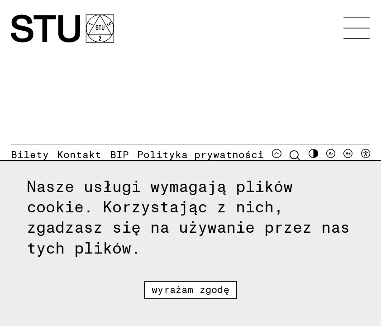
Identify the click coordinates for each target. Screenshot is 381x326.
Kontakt (79, 154)
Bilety (30, 154)
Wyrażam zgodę (190, 289)
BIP (119, 154)
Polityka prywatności (200, 154)
